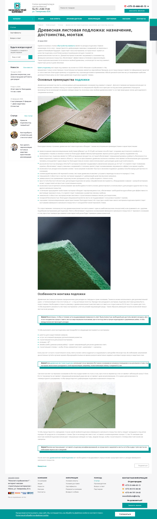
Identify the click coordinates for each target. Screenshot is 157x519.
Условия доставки (72, 483)
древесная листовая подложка (61, 363)
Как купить (55, 19)
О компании (42, 481)
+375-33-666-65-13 (135, 6)
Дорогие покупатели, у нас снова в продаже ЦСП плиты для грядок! (21, 77)
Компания (42, 478)
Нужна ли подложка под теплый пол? (25, 122)
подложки (82, 79)
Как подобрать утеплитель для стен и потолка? (26, 135)
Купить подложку (44, 67)
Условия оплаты (72, 481)
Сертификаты (71, 486)
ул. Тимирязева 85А (41, 11)
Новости (41, 486)
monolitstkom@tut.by (131, 496)
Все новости (28, 67)
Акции (41, 19)
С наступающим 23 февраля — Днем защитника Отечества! (21, 103)
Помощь (98, 478)
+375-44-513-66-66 (131, 489)
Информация (94, 19)
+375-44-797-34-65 (131, 492)
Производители (74, 19)
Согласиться (125, 514)
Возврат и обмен (72, 492)
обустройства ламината (66, 46)
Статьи (96, 481)
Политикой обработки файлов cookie (32, 515)
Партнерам (111, 19)
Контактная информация (134, 478)
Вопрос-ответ (99, 486)
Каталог (17, 19)
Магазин (126, 19)
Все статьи (28, 116)
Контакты (141, 19)
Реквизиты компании (74, 489)
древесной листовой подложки (61, 457)
